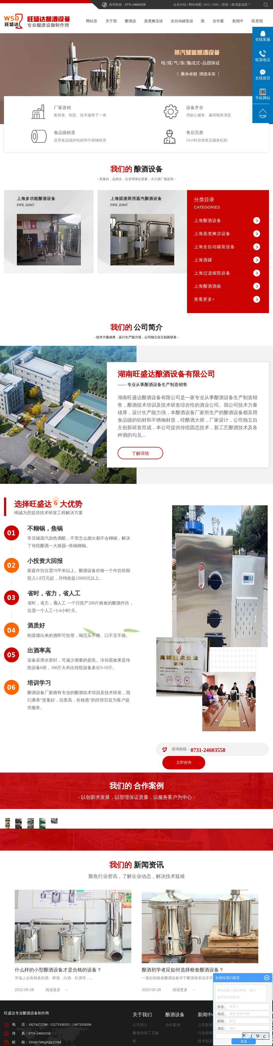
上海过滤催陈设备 (212, 273)
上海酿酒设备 (207, 220)
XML (215, 4)
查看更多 (136, 846)
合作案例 (172, 1027)
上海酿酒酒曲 (207, 286)
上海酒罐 (203, 260)
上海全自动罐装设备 (214, 246)
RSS (207, 4)
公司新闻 (205, 1027)
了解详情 (140, 453)
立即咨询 (183, 763)
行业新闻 (205, 1035)
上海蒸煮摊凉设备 (212, 233)
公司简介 (140, 1027)
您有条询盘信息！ (236, 4)
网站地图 (195, 4)
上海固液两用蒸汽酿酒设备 (136, 198)
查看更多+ (204, 299)
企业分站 (179, 4)
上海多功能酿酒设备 (36, 198)
